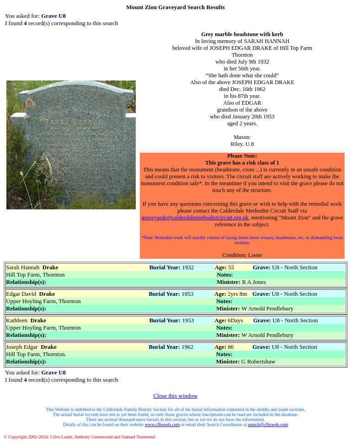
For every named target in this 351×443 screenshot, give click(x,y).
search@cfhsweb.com (268, 424)
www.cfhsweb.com (162, 424)
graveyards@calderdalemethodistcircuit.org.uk (194, 217)
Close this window (176, 395)
